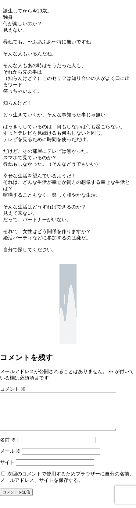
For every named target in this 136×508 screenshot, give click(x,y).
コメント (13, 389)
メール (10, 458)
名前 (8, 447)
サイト (7, 469)
